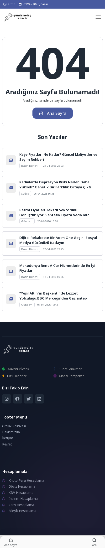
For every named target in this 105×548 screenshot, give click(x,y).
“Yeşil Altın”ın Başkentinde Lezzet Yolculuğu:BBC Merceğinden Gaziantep (53, 295)
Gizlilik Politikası (14, 426)
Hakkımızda (11, 432)
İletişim (7, 438)
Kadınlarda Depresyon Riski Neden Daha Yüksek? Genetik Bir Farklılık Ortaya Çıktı (55, 184)
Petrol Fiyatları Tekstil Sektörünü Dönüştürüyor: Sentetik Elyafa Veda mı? (54, 212)
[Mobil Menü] (98, 17)
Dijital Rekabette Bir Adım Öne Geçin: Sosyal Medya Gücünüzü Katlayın (58, 240)
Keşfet (7, 444)
